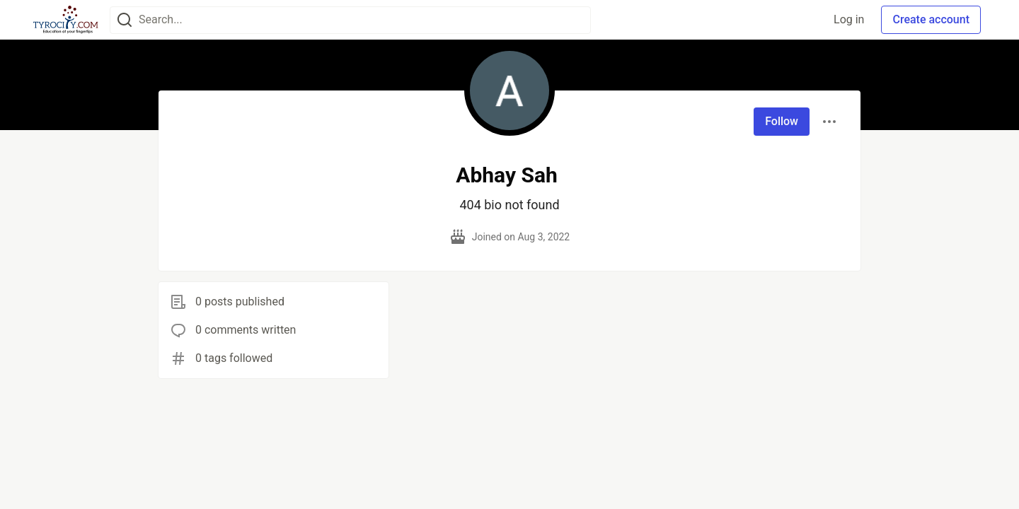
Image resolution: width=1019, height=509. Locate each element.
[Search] (124, 20)
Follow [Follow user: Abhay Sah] (781, 121)
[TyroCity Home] (65, 20)
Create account (930, 19)
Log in (849, 19)
